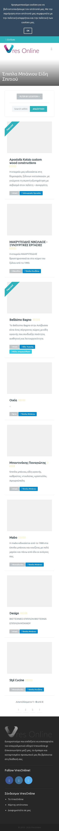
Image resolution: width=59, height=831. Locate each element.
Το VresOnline (15, 799)
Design (14, 613)
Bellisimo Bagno (20, 319)
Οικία (13, 400)
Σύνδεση (10, 40)
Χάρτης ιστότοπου (18, 804)
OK (28, 31)
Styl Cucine (16, 680)
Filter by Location (30, 96)
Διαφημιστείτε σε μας (19, 810)
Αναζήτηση (38, 109)
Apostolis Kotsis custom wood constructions (25, 161)
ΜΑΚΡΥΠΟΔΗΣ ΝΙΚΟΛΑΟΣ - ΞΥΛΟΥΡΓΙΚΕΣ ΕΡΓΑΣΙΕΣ (28, 243)
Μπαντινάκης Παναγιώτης (27, 462)
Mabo (13, 537)
